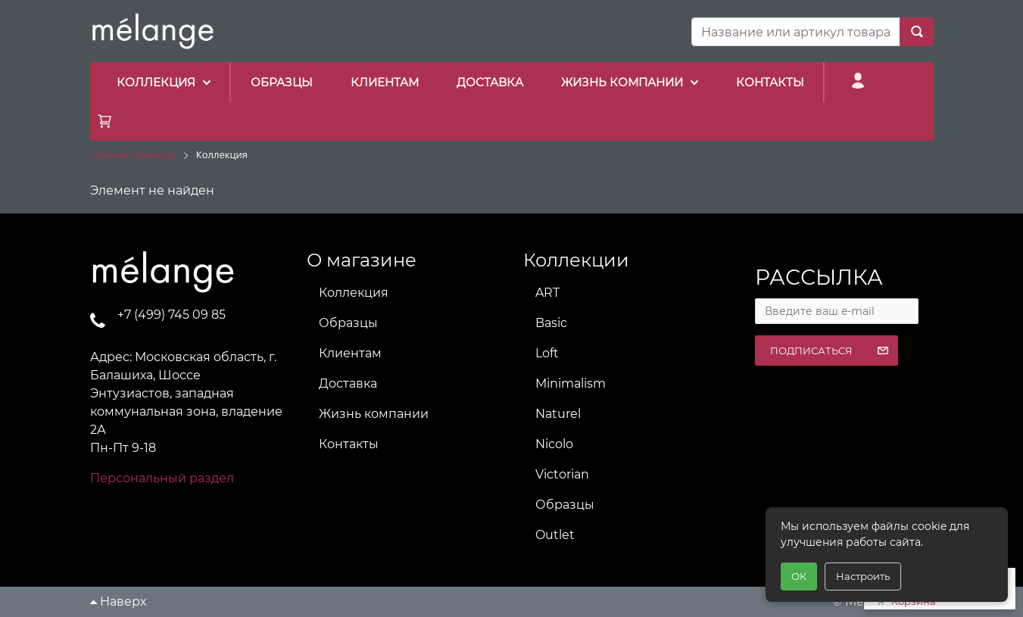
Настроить (863, 576)
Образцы (348, 323)
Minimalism (570, 383)
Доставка (348, 383)
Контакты (349, 444)
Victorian (562, 474)
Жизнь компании (374, 414)
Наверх (118, 601)
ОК (798, 576)
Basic (551, 323)
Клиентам (350, 353)
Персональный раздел (162, 478)
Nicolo (554, 444)
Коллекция (353, 292)
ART (547, 292)
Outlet (555, 535)
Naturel (558, 414)
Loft (547, 353)
